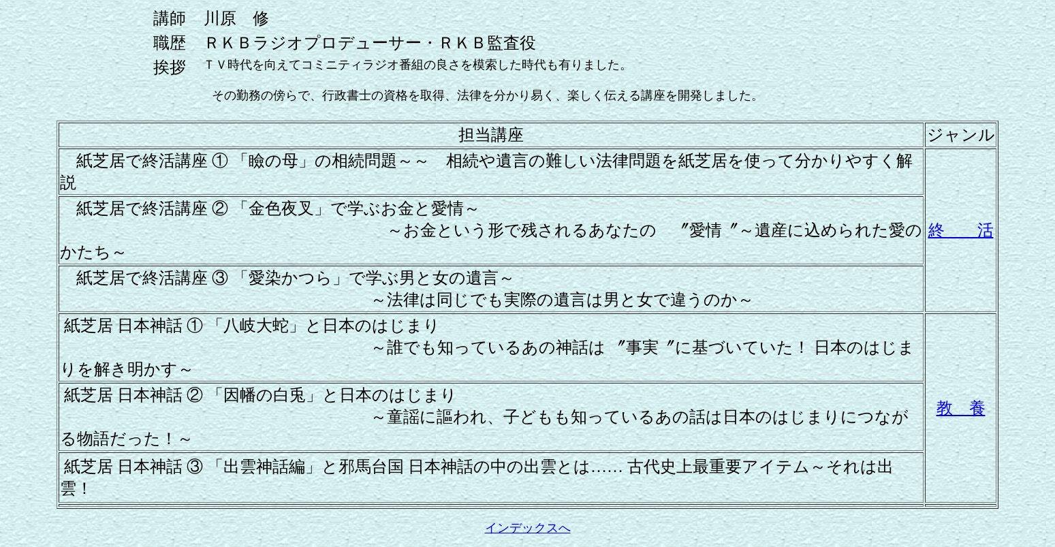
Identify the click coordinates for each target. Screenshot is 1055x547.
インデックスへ (528, 528)
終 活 (961, 230)
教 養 (961, 408)
